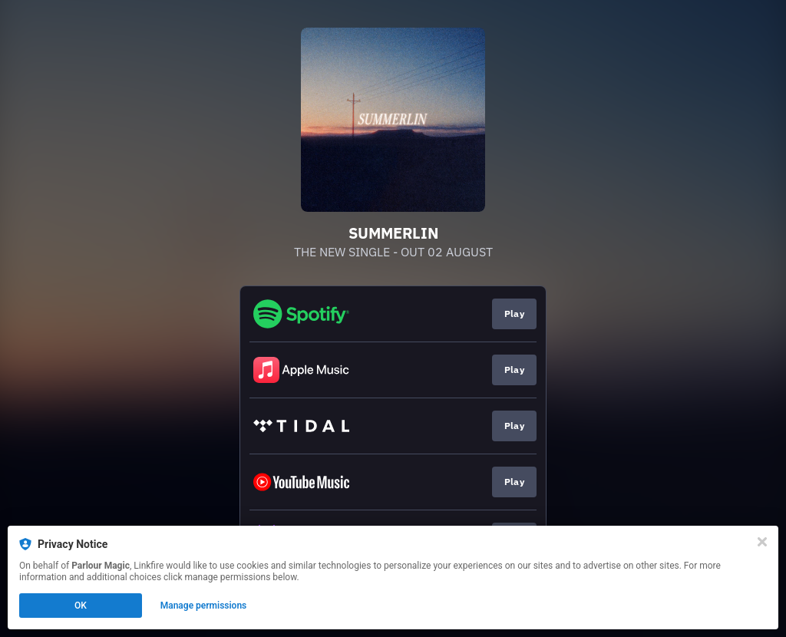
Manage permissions (203, 605)
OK (80, 605)
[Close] (762, 542)
